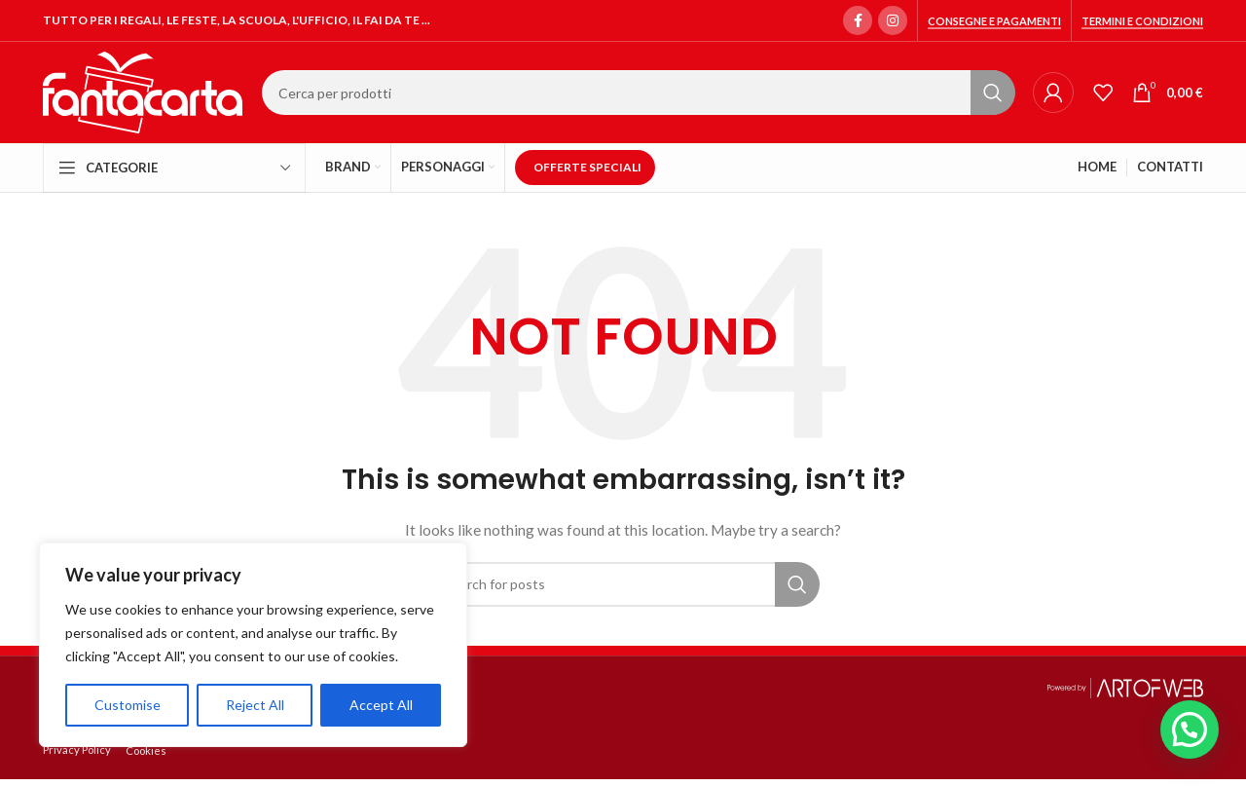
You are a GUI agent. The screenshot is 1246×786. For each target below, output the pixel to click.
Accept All (381, 704)
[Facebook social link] (857, 20)
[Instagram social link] (892, 20)
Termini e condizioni (1142, 21)
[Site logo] (142, 91)
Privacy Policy (77, 749)
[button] (1189, 729)
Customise (127, 704)
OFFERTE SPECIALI (587, 167)
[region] (253, 645)
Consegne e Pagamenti (994, 21)
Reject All (255, 704)
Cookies (146, 750)
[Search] (637, 92)
